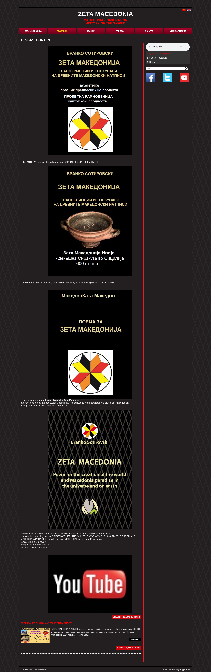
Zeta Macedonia (33, 31)
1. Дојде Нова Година (158, 53)
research (62, 31)
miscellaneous (178, 31)
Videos (120, 31)
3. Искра (151, 62)
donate (149, 31)
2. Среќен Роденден (157, 58)
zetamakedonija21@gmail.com (179, 670)
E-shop (91, 31)
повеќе (134, 639)
